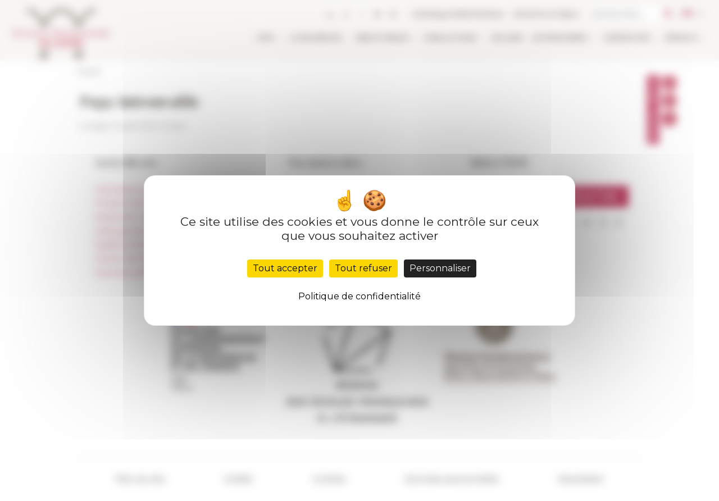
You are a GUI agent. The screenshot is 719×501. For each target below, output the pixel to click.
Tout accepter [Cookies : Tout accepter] (285, 268)
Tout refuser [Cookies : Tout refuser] (363, 268)
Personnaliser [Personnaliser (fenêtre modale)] (440, 268)
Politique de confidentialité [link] (359, 296)
